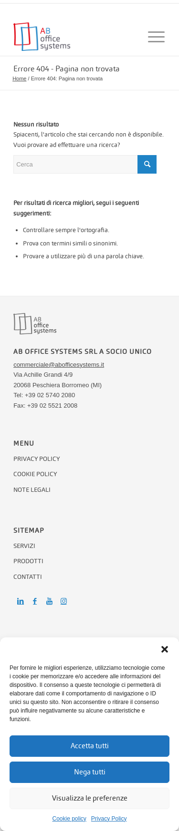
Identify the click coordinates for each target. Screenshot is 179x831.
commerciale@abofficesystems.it (58, 364)
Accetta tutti (90, 745)
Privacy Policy (109, 818)
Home (19, 78)
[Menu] (152, 37)
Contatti (27, 577)
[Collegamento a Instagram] (63, 601)
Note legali (32, 490)
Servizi (24, 546)
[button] (164, 649)
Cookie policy (69, 818)
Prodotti (28, 561)
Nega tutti (89, 771)
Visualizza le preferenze (89, 797)
